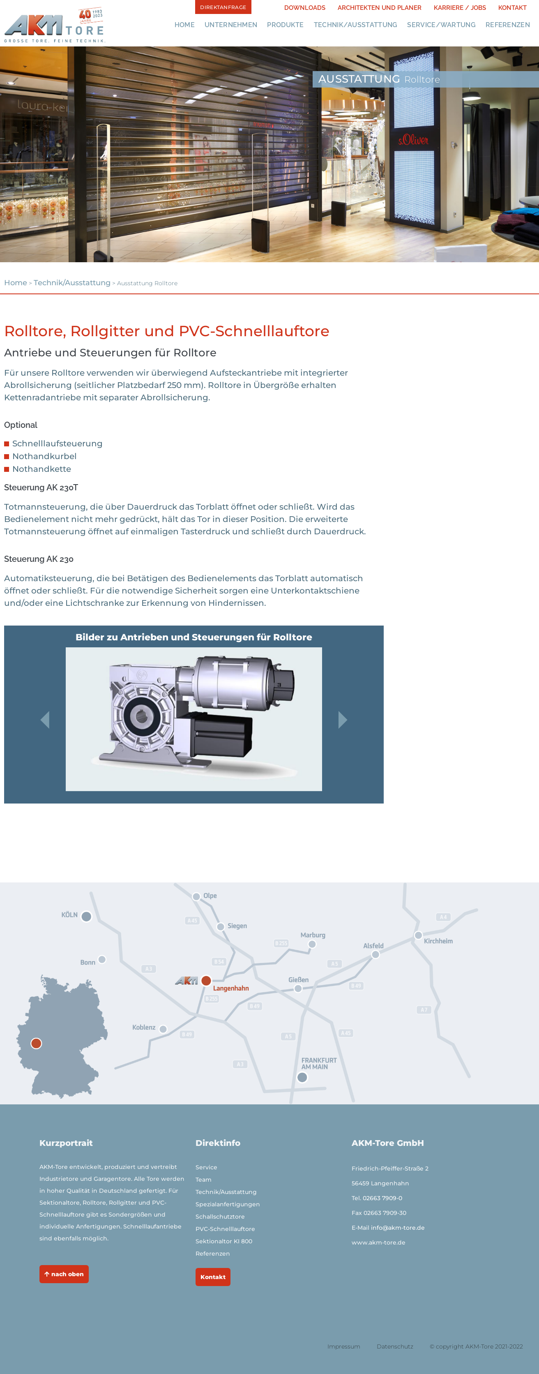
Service (206, 1167)
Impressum (343, 1346)
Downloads (304, 8)
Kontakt (512, 8)
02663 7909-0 (382, 1198)
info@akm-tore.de (398, 1227)
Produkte (285, 25)
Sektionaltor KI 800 (224, 1241)
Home (185, 25)
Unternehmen (231, 25)
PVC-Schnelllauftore (225, 1229)
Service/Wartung (441, 25)
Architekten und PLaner (380, 8)
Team (204, 1179)
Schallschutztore (220, 1216)
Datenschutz (395, 1346)
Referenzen (508, 25)
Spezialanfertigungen (228, 1204)
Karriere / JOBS (460, 8)
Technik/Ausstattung (356, 25)
